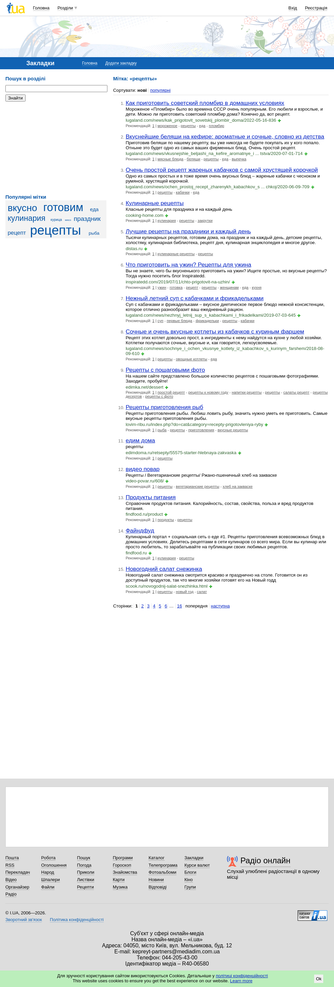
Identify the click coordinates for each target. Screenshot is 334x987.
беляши (193, 159)
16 (179, 605)
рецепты (55, 230)
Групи (190, 887)
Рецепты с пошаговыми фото (165, 369)
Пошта (12, 857)
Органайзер (17, 887)
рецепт (17, 233)
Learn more (241, 980)
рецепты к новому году (208, 392)
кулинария (26, 218)
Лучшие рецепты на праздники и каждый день (188, 231)
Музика (120, 887)
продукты (166, 520)
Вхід (293, 7)
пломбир (216, 126)
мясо (68, 220)
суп (160, 321)
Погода (84, 865)
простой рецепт (171, 392)
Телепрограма (162, 865)
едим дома (140, 440)
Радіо (10, 894)
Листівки (85, 879)
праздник (87, 218)
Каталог (156, 857)
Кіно (189, 879)
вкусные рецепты (233, 430)
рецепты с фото (159, 396)
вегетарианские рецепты (197, 486)
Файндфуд (140, 530)
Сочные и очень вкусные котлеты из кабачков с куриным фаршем (215, 331)
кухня (257, 287)
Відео (11, 879)
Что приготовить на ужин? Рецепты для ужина (188, 264)
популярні (160, 90)
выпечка (239, 159)
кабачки (183, 192)
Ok (319, 978)
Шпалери (50, 879)
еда (94, 209)
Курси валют (197, 865)
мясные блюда (170, 159)
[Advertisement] (55, 148)
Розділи (65, 7)
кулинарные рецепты (176, 254)
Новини (156, 879)
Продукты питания (151, 497)
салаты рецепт (296, 392)
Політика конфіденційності (77, 919)
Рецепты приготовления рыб (164, 407)
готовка (176, 287)
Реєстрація (316, 7)
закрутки (205, 221)
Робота (48, 857)
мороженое (167, 126)
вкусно (22, 207)
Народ (47, 872)
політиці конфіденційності (242, 975)
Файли (47, 887)
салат (202, 592)
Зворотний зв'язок (23, 919)
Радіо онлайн (265, 860)
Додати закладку (121, 63)
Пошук (83, 857)
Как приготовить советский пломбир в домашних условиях (205, 103)
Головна (41, 7)
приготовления (201, 430)
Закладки (194, 857)
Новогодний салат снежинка (164, 568)
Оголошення (54, 865)
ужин (162, 287)
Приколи (85, 872)
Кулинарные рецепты (154, 203)
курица (56, 220)
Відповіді (157, 887)
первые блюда (179, 321)
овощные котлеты (191, 359)
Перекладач (17, 872)
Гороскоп (122, 865)
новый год (184, 592)
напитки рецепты (247, 392)
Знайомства (125, 872)
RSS (9, 865)
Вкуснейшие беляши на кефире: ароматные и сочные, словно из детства (225, 136)
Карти (119, 879)
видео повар (143, 469)
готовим (63, 207)
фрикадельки (207, 321)
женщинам (229, 287)
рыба (94, 233)
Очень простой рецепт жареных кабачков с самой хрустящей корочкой (222, 169)
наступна (220, 605)
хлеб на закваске (238, 486)
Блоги (190, 872)
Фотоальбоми (162, 872)
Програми (123, 857)
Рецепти (85, 887)
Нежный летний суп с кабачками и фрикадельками (195, 298)
